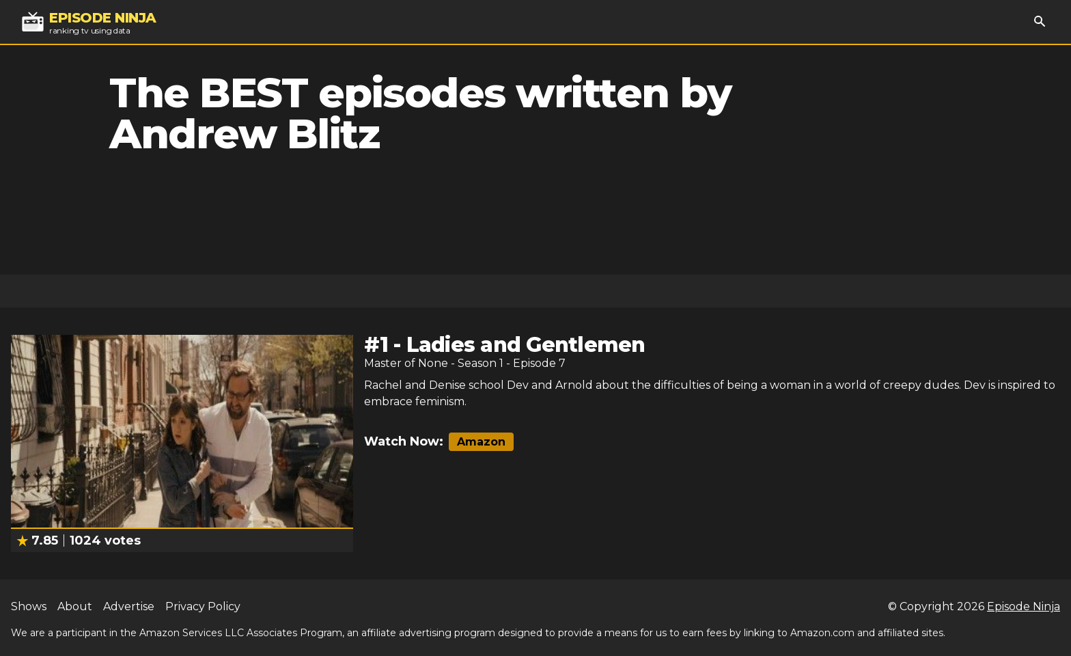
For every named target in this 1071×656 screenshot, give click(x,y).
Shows (28, 606)
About (74, 606)
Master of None (406, 363)
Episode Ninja (1023, 606)
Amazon (481, 441)
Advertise (128, 606)
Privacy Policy (202, 606)
